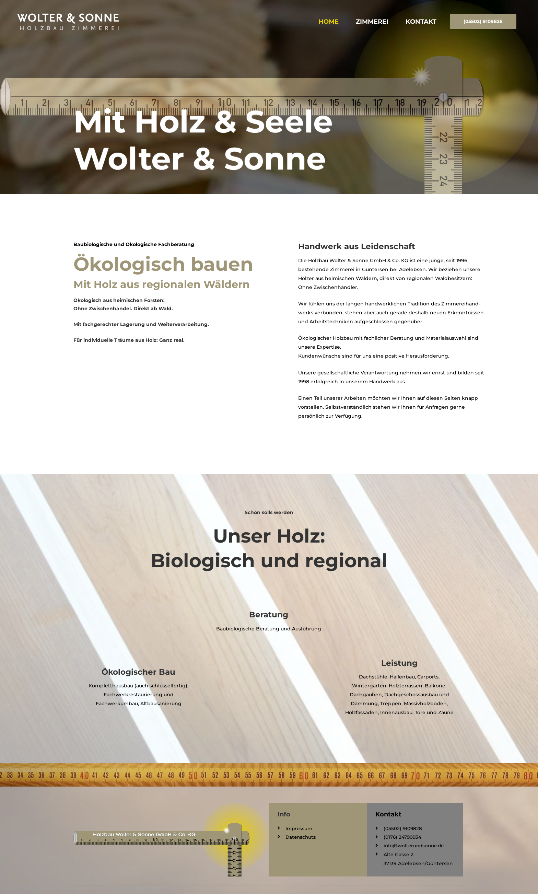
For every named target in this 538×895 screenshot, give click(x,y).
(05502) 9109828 (482, 21)
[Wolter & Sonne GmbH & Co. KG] (85, 21)
